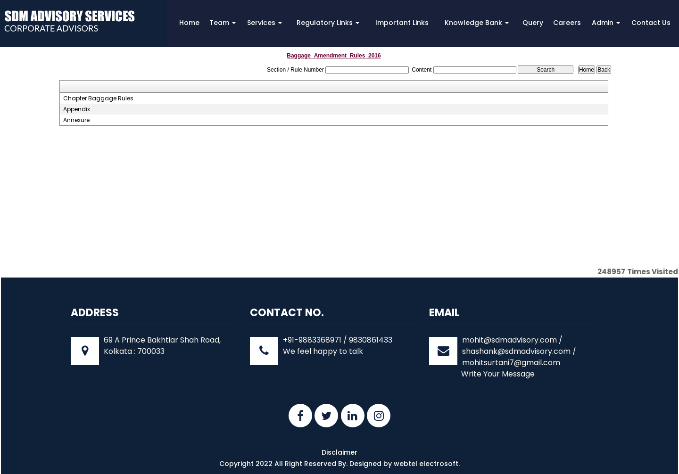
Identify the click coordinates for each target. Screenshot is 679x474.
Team (222, 22)
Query (532, 22)
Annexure (76, 120)
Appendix (76, 109)
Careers (567, 22)
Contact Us (651, 22)
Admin (606, 22)
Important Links (402, 22)
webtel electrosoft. (427, 463)
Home (189, 22)
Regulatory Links (328, 22)
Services (264, 22)
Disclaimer (339, 452)
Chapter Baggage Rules (98, 98)
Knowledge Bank (477, 22)
